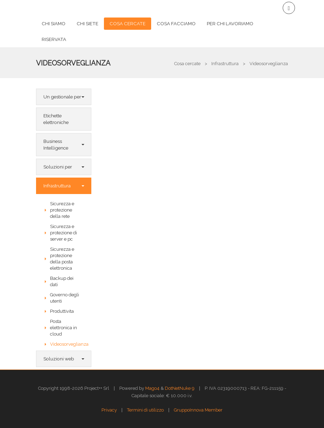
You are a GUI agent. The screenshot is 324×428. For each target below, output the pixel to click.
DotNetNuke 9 (180, 388)
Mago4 (152, 388)
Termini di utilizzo (145, 410)
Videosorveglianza (73, 63)
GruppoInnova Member (198, 410)
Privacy (109, 410)
